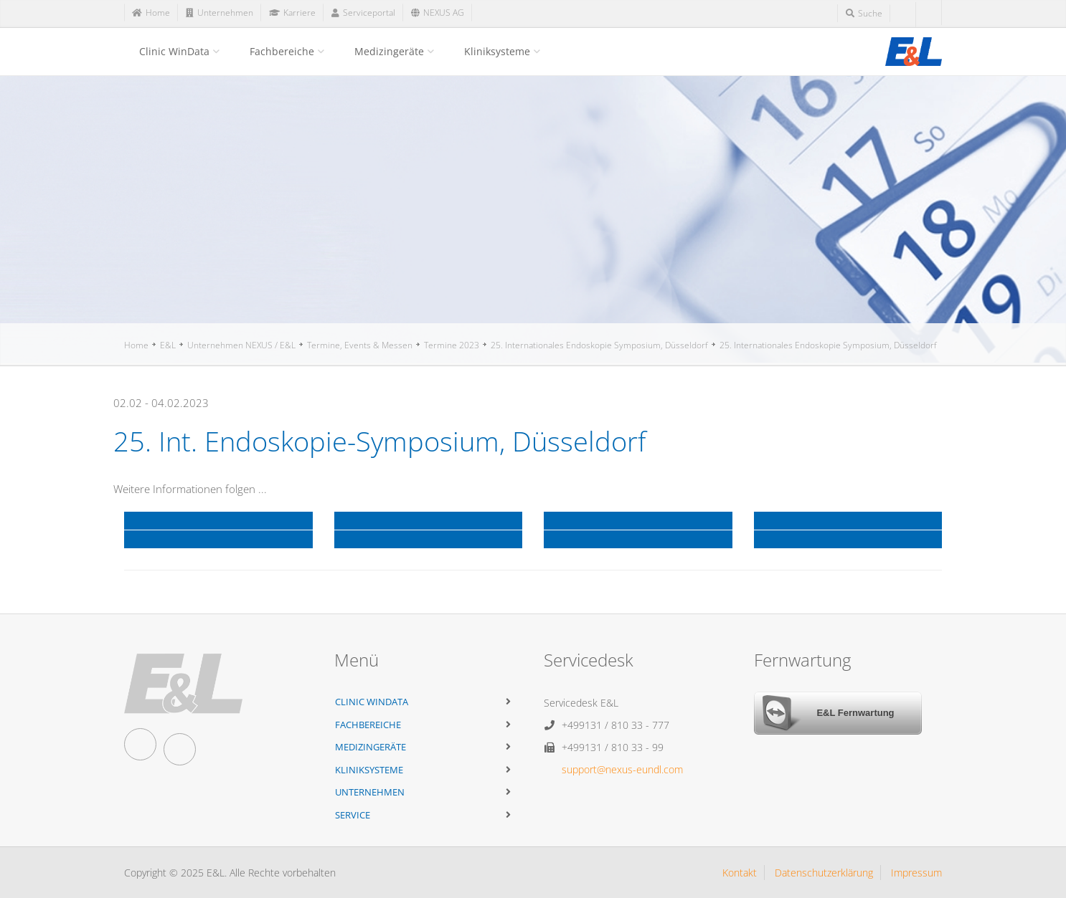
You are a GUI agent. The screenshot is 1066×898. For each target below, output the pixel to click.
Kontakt (739, 872)
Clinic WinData (174, 51)
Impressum (916, 872)
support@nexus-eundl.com (622, 769)
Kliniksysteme (497, 51)
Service (352, 814)
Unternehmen (370, 791)
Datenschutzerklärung (824, 872)
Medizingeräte (389, 51)
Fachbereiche (282, 51)
